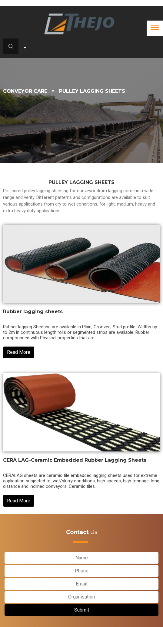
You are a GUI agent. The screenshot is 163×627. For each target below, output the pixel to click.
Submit (81, 610)
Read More (18, 352)
